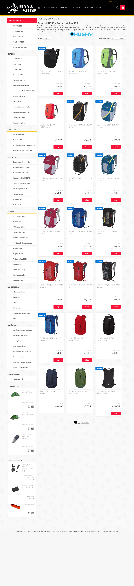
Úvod (40, 19)
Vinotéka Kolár (20, 531)
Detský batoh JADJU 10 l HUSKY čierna (80, 179)
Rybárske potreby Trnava (99, 531)
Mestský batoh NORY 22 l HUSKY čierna (106, 339)
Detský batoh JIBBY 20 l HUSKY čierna (108, 286)
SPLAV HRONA (89, 7)
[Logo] (21, 8)
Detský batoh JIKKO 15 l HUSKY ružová (51, 179)
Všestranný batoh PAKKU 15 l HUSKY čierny (51, 73)
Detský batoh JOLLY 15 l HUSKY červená (51, 286)
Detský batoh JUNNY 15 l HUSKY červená (49, 126)
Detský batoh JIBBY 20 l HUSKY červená (80, 286)
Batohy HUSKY (47, 19)
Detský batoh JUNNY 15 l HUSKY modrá (77, 73)
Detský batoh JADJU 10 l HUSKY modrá (109, 179)
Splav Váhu (42, 531)
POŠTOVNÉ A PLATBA (67, 7)
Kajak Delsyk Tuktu (28, 504)
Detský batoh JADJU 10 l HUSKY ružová (51, 232)
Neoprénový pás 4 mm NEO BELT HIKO (28, 486)
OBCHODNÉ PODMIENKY (50, 7)
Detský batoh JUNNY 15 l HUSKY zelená (106, 73)
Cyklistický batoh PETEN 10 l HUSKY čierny (107, 392)
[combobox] (114, 38)
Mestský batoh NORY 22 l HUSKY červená (78, 339)
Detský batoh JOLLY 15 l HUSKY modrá (80, 232)
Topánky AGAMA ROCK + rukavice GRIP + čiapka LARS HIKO (28, 468)
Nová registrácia (120, 2)
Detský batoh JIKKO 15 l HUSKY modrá (108, 126)
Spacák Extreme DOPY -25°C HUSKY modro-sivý (28, 437)
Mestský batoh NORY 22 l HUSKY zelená (78, 392)
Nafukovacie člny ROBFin (65, 531)
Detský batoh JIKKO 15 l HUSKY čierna (80, 126)
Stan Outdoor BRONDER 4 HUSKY (28, 414)
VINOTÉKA (79, 7)
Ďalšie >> (85, 422)
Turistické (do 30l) (57, 19)
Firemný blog (114, 531)
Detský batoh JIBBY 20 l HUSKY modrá (51, 339)
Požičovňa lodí (32, 531)
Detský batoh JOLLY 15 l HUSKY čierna (108, 232)
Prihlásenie (112, 2)
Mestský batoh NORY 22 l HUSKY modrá (49, 392)
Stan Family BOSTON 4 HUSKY (27, 392)
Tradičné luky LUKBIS (82, 531)
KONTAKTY (99, 7)
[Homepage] (39, 7)
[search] (117, 7)
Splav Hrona (51, 531)
